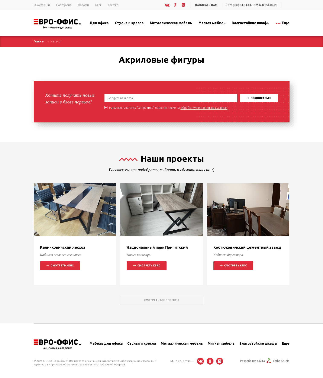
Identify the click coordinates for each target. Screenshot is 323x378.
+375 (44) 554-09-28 (264, 4)
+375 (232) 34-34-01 (238, 4)
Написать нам (205, 4)
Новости (83, 4)
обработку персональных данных (203, 107)
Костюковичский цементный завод (247, 247)
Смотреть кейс (60, 265)
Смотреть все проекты (161, 300)
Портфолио (64, 4)
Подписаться (258, 98)
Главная (39, 41)
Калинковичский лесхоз (62, 247)
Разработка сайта (252, 361)
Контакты (114, 4)
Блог (98, 4)
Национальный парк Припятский (157, 247)
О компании (42, 4)
